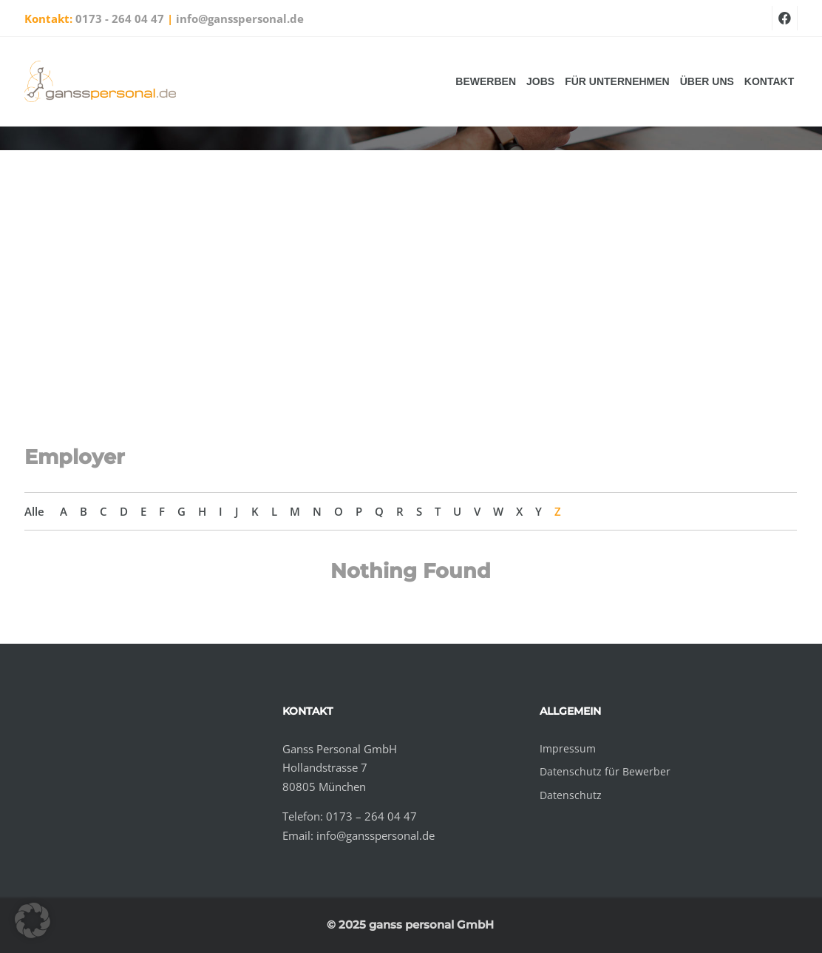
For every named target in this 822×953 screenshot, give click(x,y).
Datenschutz (571, 795)
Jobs (540, 81)
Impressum (568, 748)
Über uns (707, 81)
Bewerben (485, 81)
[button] (32, 920)
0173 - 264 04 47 (119, 18)
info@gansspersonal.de (240, 18)
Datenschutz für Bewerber (605, 771)
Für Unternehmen (617, 81)
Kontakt (769, 81)
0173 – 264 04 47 (371, 816)
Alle (34, 511)
